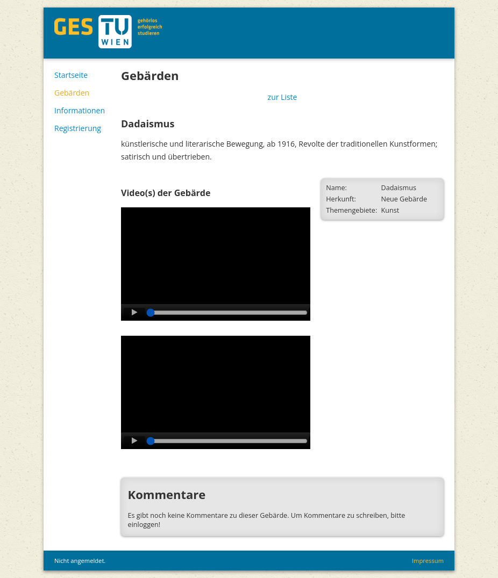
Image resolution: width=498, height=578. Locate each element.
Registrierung (77, 128)
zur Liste (282, 97)
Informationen (79, 110)
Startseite (71, 75)
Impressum (428, 561)
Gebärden (71, 93)
